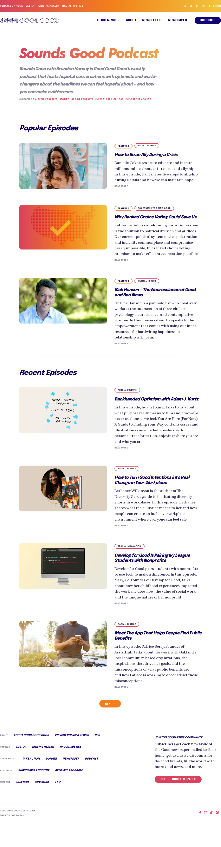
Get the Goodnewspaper (178, 809)
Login (217, 6)
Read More (120, 192)
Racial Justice (73, 6)
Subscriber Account (33, 795)
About (131, 20)
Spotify (63, 99)
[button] (108, 20)
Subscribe (208, 20)
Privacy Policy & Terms (72, 759)
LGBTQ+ (31, 6)
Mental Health (49, 6)
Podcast (90, 783)
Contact (22, 807)
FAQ (57, 807)
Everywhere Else (105, 99)
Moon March (15, 840)
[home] (29, 20)
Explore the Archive (137, 99)
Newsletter (152, 20)
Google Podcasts (81, 99)
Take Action (30, 783)
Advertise (42, 807)
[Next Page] (110, 727)
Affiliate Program (68, 795)
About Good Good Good (31, 759)
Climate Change (11, 6)
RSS (120, 99)
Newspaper (177, 20)
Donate (50, 783)
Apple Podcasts (47, 99)
